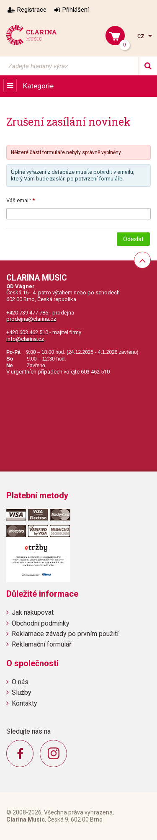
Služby (21, 692)
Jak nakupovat (33, 612)
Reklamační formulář (41, 644)
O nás (20, 682)
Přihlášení (75, 9)
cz (141, 36)
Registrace (31, 9)
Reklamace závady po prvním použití (65, 634)
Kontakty (24, 703)
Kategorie (38, 86)
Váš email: (18, 200)
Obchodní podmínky (40, 623)
